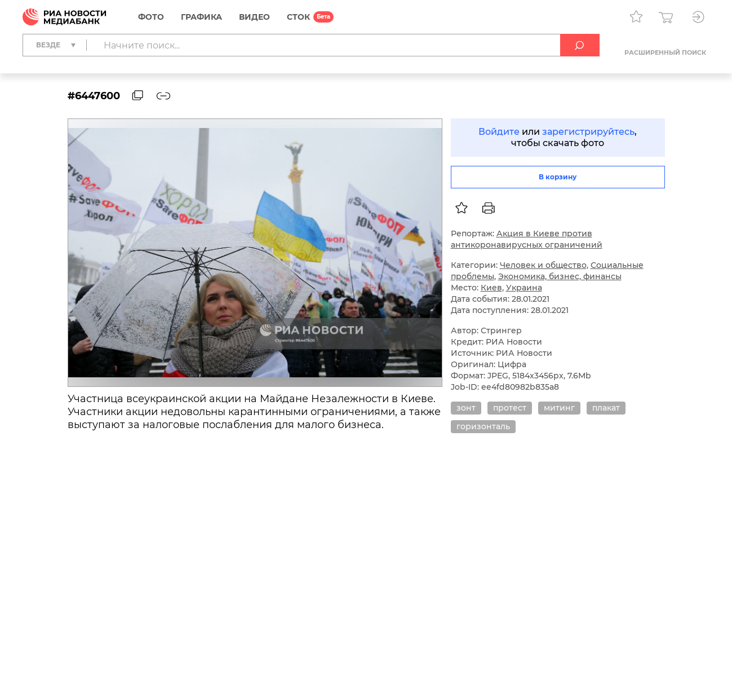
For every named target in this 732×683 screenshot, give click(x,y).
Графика (201, 17)
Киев (491, 288)
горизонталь (483, 426)
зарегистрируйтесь (588, 131)
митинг (559, 408)
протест (509, 408)
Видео (254, 17)
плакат (606, 408)
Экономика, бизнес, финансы (560, 276)
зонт (466, 408)
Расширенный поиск (665, 52)
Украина (524, 288)
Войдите (499, 131)
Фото (151, 17)
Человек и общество (543, 265)
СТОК (298, 17)
